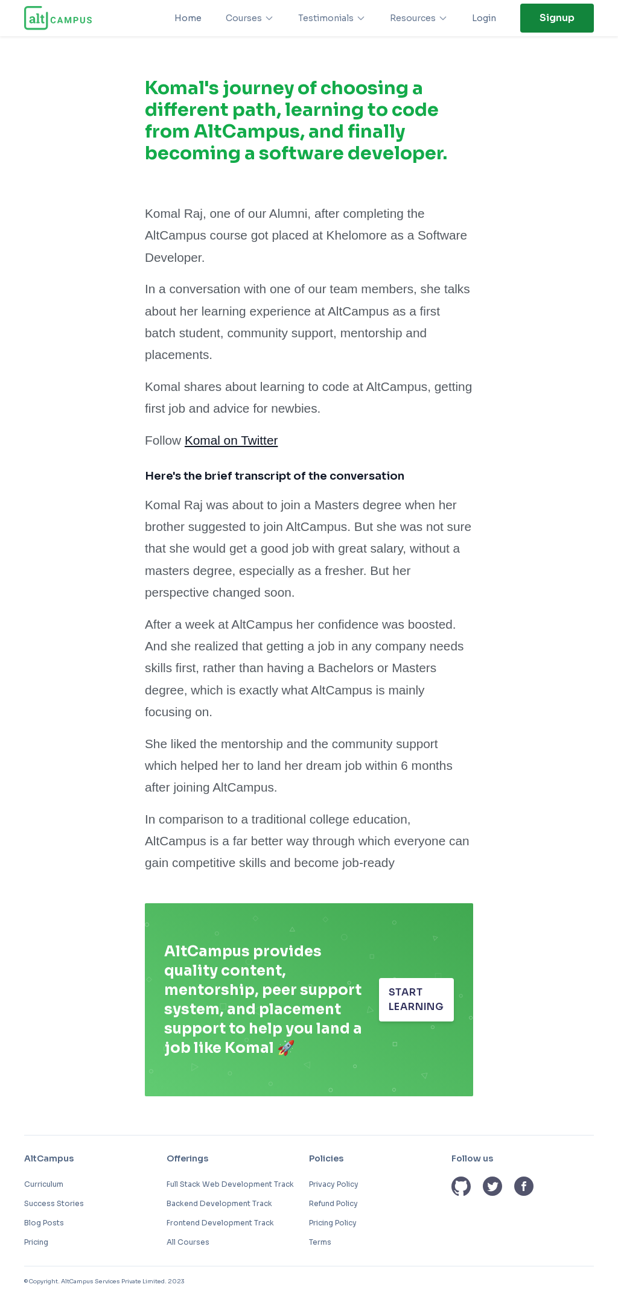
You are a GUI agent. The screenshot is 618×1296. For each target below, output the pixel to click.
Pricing (36, 1242)
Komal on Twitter (231, 440)
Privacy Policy (333, 1184)
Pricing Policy (333, 1222)
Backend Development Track (219, 1203)
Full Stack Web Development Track (230, 1184)
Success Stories (54, 1203)
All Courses (188, 1242)
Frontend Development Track (220, 1222)
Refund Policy (333, 1203)
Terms (320, 1242)
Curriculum (43, 1184)
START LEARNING (416, 999)
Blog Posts (44, 1222)
